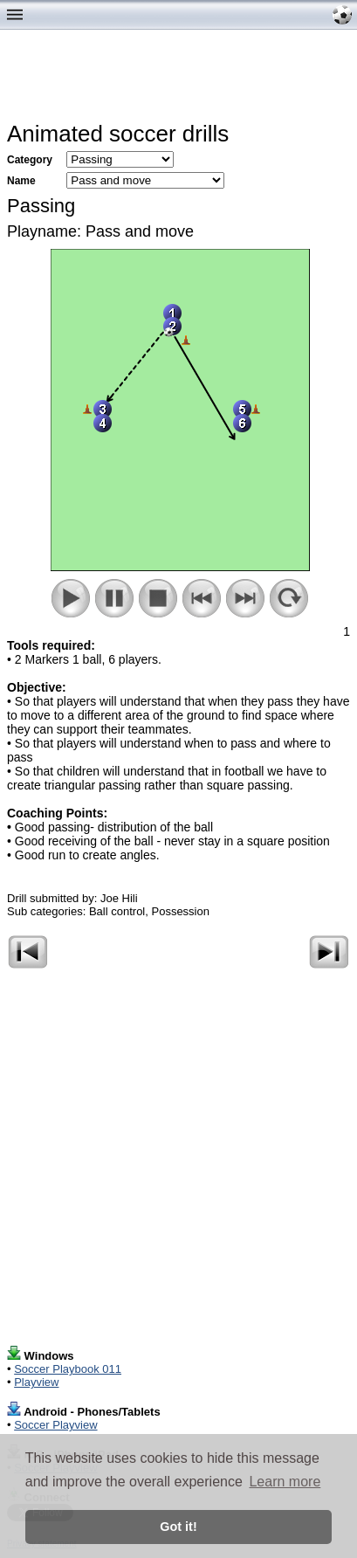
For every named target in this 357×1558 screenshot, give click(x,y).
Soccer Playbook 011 (67, 1368)
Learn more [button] (284, 1481)
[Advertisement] (181, 79)
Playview (36, 1382)
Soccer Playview (55, 1424)
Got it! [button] (178, 1527)
